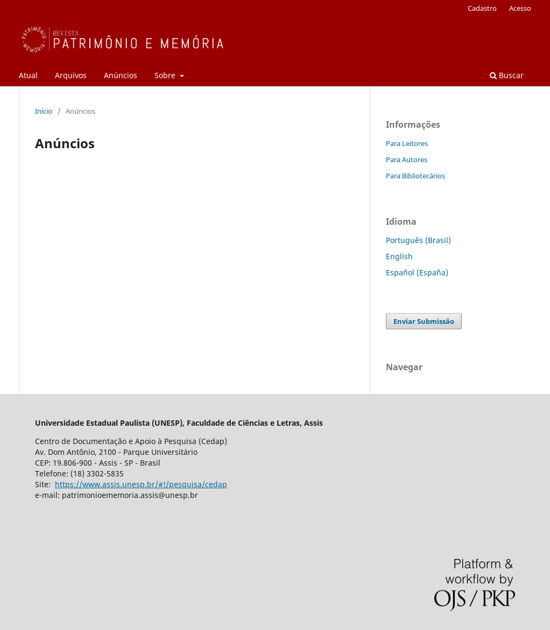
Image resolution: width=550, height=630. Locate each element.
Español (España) (417, 272)
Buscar (507, 75)
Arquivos (71, 75)
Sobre (166, 75)
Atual (28, 75)
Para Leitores (407, 143)
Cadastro (482, 8)
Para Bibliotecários (415, 176)
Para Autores (406, 159)
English (399, 256)
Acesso (520, 8)
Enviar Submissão (423, 321)
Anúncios (120, 75)
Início (43, 111)
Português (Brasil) (418, 240)
